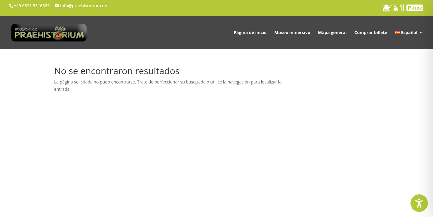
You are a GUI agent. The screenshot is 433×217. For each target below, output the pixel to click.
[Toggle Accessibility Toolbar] (419, 203)
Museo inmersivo (292, 32)
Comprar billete (371, 32)
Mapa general (332, 32)
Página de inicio (250, 32)
